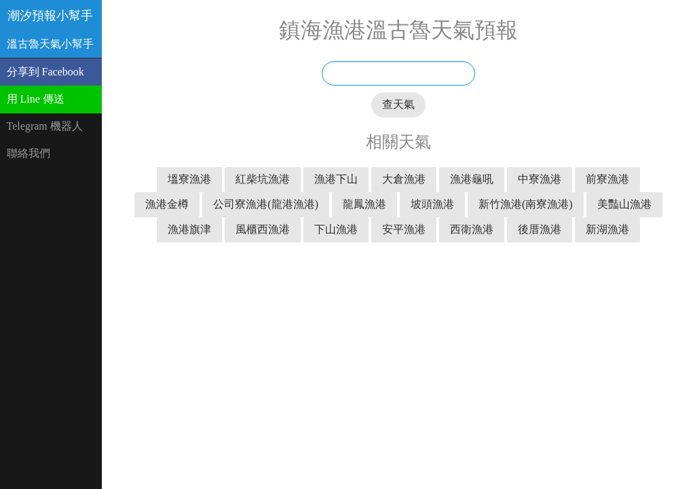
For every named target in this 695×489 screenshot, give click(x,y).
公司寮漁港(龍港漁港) (265, 204)
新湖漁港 (607, 229)
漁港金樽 (167, 204)
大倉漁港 (404, 179)
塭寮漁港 (189, 179)
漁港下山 (336, 179)
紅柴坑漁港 (263, 179)
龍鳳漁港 (364, 204)
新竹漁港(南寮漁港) (525, 204)
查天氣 (398, 104)
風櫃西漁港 (263, 229)
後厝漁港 (539, 229)
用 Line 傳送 (35, 99)
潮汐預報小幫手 (50, 15)
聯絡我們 (28, 153)
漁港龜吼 (471, 179)
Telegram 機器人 (45, 126)
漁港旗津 (189, 229)
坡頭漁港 (432, 204)
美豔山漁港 (624, 204)
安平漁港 (404, 229)
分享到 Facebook (45, 71)
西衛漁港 (471, 229)
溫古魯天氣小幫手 (50, 44)
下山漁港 (336, 229)
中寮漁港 (539, 179)
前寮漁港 (607, 179)
